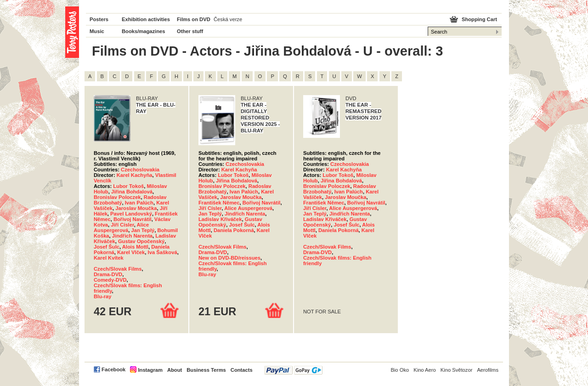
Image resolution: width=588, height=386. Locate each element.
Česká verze (228, 19)
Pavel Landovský (131, 213)
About (174, 370)
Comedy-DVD (110, 280)
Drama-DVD (108, 274)
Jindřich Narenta (132, 235)
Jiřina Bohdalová (132, 191)
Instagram (150, 370)
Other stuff (190, 31)
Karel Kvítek (109, 258)
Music (97, 31)
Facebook (113, 369)
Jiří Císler (122, 224)
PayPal (293, 370)
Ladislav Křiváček (220, 219)
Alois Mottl (135, 247)
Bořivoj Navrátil (132, 219)
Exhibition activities (146, 19)
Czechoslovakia (140, 169)
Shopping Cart (479, 19)
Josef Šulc (106, 247)
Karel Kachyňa (135, 175)
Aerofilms (487, 370)
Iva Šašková (162, 252)
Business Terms (206, 370)
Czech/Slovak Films (117, 269)
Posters (99, 19)
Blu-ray (103, 296)
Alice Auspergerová (121, 227)
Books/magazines (143, 31)
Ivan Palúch (139, 202)
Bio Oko (399, 370)
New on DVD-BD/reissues (229, 258)
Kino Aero (424, 370)
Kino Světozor (457, 370)
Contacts (242, 370)
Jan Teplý (142, 230)
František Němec (219, 202)
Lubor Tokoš (128, 186)
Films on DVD (193, 19)
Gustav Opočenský (141, 241)
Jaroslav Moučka (136, 208)
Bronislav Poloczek (117, 197)
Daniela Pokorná (234, 230)
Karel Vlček (131, 252)
